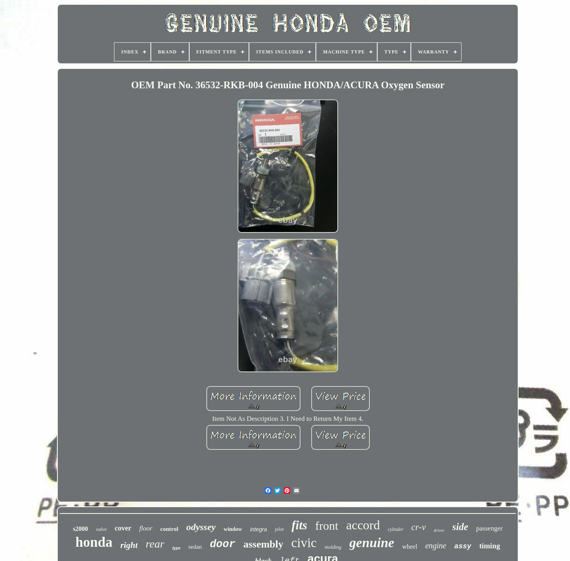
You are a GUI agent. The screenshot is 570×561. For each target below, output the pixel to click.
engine (435, 545)
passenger (489, 528)
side (460, 526)
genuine (372, 542)
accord (363, 525)
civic (304, 543)
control (169, 529)
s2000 (80, 528)
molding (333, 547)
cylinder (395, 529)
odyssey (201, 527)
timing (489, 546)
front (326, 525)
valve (101, 529)
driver (439, 530)
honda (94, 542)
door (223, 544)
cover (123, 528)
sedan (195, 547)
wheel (409, 546)
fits (300, 525)
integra (258, 529)
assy (462, 546)
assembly (263, 544)
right (129, 545)
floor (145, 528)
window (233, 529)
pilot (279, 529)
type (176, 548)
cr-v (418, 527)
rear (155, 544)
